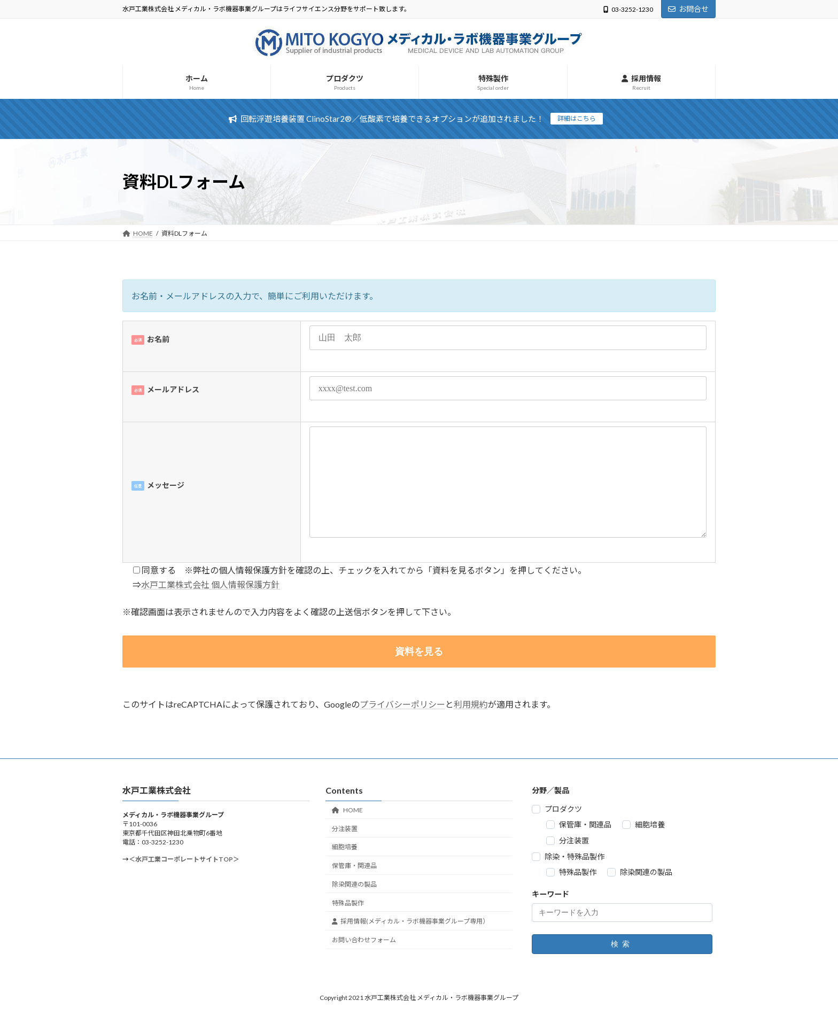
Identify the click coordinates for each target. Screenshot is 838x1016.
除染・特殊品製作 (574, 856)
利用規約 (471, 704)
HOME (347, 810)
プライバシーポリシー (402, 704)
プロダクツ (563, 808)
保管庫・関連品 (354, 866)
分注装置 (345, 829)
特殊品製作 (348, 903)
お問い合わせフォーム (364, 940)
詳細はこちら (576, 118)
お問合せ (688, 8)
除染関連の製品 (354, 884)
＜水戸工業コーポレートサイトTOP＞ (184, 859)
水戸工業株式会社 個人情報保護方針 (210, 584)
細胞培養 (345, 847)
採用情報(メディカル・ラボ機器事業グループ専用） (410, 921)
